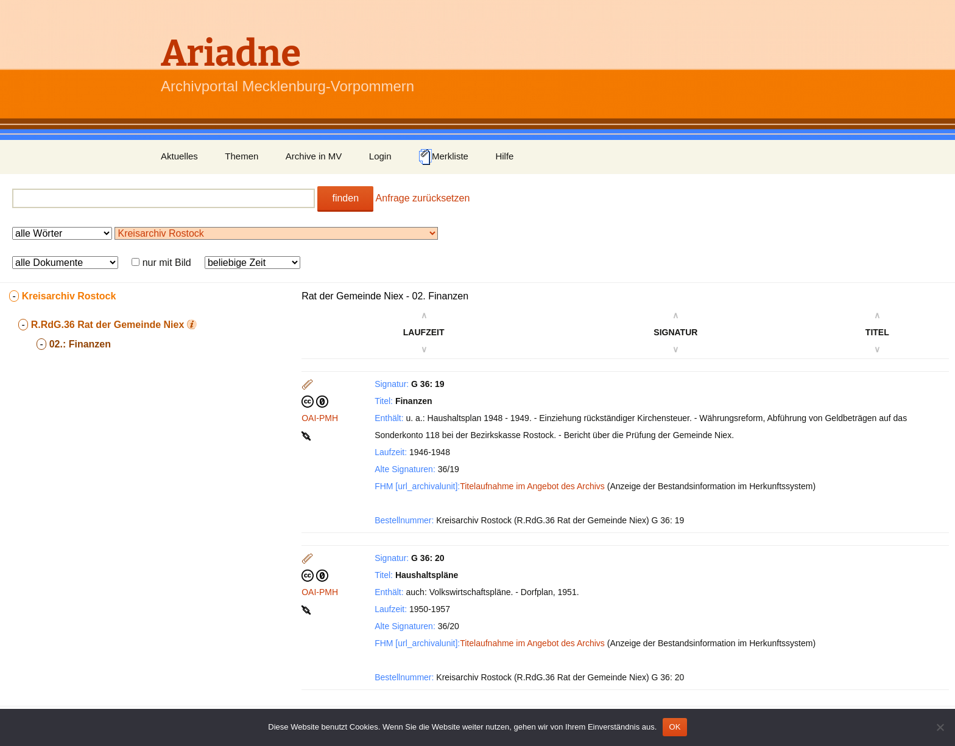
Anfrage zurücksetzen (423, 198)
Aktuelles (179, 156)
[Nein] (940, 727)
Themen (241, 156)
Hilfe (504, 156)
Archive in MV (314, 156)
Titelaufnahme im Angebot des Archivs (532, 486)
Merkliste (443, 157)
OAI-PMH (319, 418)
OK (674, 726)
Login (380, 156)
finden (345, 198)
